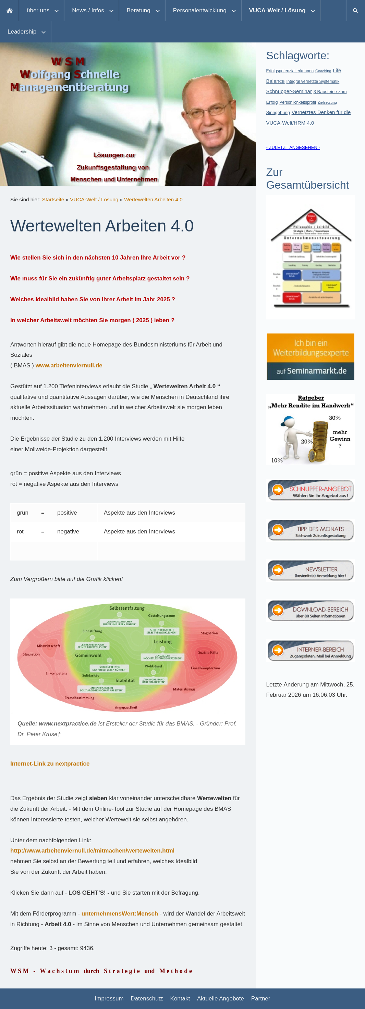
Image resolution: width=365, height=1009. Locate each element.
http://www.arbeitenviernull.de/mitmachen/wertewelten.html (92, 850)
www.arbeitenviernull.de (69, 365)
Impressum (109, 998)
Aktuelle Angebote (220, 998)
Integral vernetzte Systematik (312, 81)
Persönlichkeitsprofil (297, 102)
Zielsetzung (327, 102)
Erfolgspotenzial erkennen (290, 70)
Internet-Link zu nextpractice (49, 763)
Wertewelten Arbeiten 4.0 (153, 199)
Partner (260, 998)
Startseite (53, 199)
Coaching (323, 71)
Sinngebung (278, 112)
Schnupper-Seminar (289, 91)
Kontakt (180, 998)
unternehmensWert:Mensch (120, 913)
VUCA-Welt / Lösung (94, 199)
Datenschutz (147, 998)
